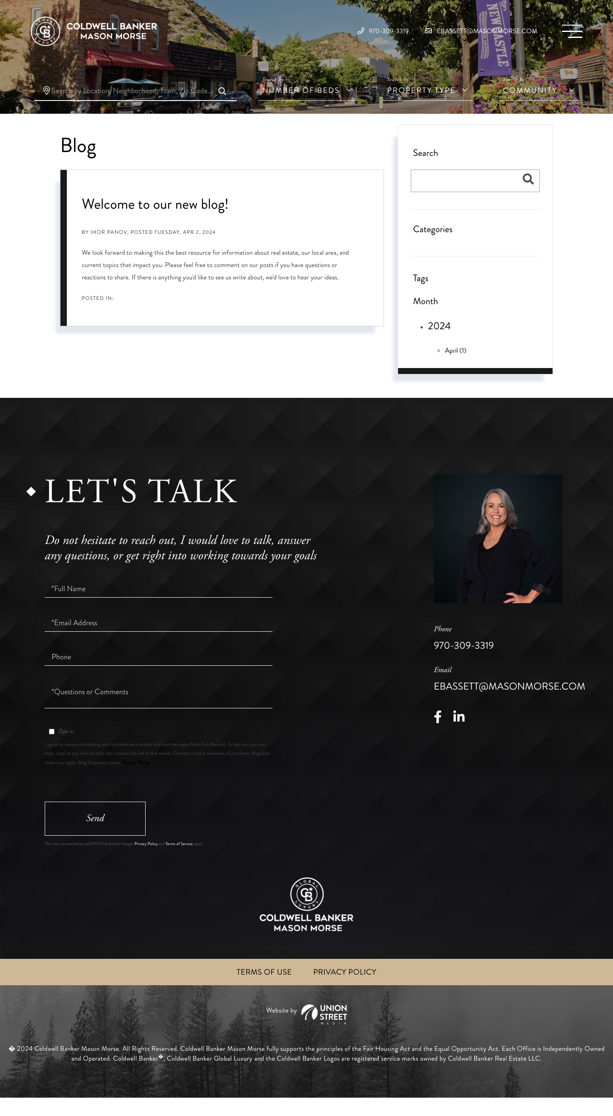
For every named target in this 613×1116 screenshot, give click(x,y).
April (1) (455, 364)
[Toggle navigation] (568, 34)
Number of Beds (301, 104)
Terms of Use (262, 990)
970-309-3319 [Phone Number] (339, 34)
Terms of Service (179, 861)
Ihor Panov (109, 246)
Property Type (421, 104)
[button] (221, 106)
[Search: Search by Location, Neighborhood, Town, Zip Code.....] (135, 105)
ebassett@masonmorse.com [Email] (461, 34)
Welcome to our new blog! (155, 218)
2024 (439, 340)
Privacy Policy (136, 776)
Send (98, 834)
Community (530, 104)
